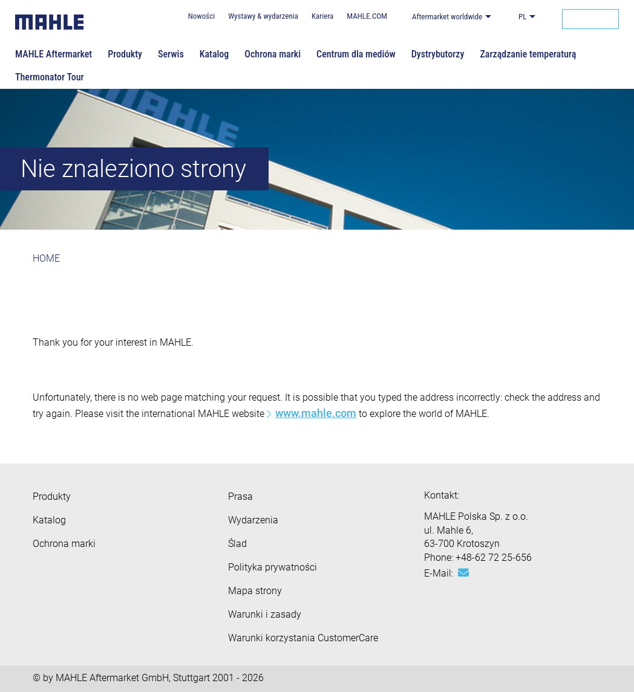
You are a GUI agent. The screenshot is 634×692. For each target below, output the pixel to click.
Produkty (125, 54)
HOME (46, 258)
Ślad (237, 543)
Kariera (322, 16)
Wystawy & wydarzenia (263, 16)
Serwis (171, 54)
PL (522, 16)
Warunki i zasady (264, 614)
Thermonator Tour (49, 77)
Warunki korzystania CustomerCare (303, 638)
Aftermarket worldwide (447, 16)
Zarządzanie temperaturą (528, 54)
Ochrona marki (272, 54)
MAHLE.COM (367, 16)
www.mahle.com (315, 413)
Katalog (214, 54)
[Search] (590, 19)
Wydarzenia (253, 520)
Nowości (201, 16)
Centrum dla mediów (356, 54)
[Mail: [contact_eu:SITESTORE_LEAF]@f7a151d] (463, 573)
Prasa (240, 496)
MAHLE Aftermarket (53, 54)
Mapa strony (255, 591)
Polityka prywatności (272, 567)
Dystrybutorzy (438, 54)
